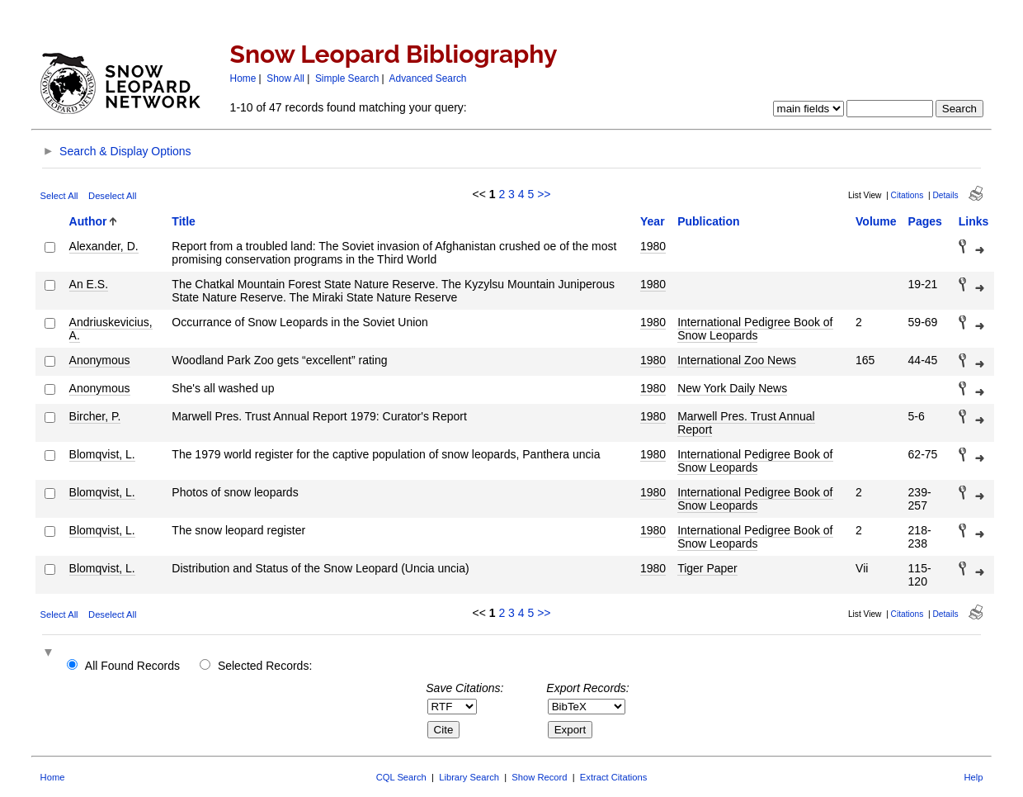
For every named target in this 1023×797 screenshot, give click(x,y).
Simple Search (347, 78)
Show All (285, 78)
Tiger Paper (707, 568)
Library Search (469, 777)
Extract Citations (613, 777)
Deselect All (112, 196)
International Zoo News (736, 360)
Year (652, 221)
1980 (653, 246)
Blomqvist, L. (102, 454)
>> (543, 194)
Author (88, 221)
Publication (708, 221)
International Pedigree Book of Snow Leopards (754, 328)
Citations (907, 195)
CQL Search (401, 777)
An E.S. (88, 284)
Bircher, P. (95, 416)
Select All (59, 196)
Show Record (539, 777)
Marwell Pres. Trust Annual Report (746, 423)
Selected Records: (265, 665)
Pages (925, 221)
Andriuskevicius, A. (111, 328)
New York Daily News (732, 388)
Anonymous (99, 360)
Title (184, 221)
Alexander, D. (104, 246)
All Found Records (132, 665)
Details (945, 195)
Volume (876, 221)
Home (243, 78)
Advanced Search (428, 78)
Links (974, 221)
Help (973, 777)
